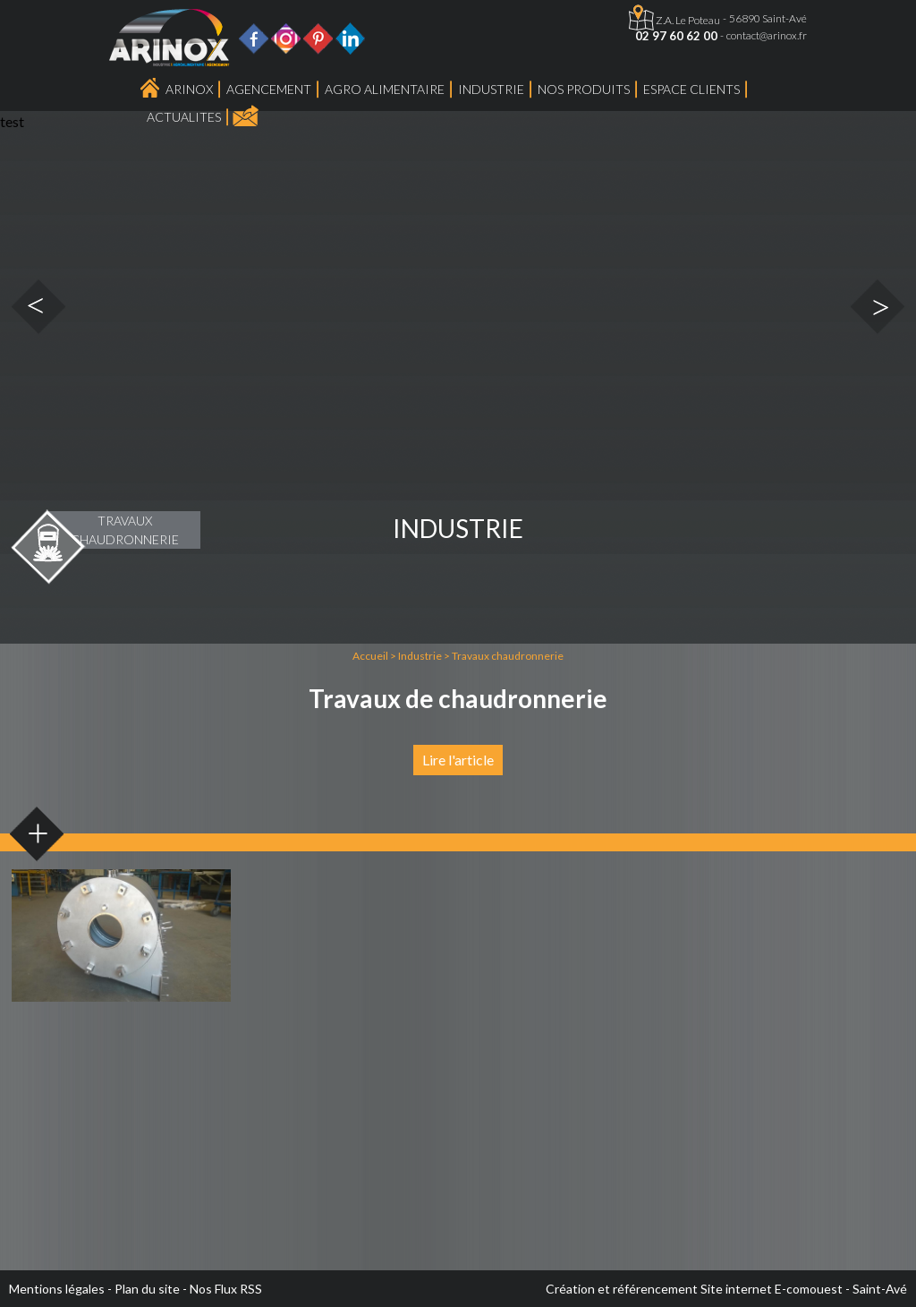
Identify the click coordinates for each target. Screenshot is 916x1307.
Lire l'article (458, 759)
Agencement (268, 89)
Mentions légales (57, 1288)
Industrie (491, 89)
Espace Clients (691, 89)
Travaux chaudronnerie (508, 655)
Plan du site (147, 1288)
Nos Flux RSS (226, 1288)
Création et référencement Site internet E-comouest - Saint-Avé (726, 1288)
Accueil (370, 655)
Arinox (189, 89)
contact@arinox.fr (766, 35)
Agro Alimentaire (385, 89)
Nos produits (584, 89)
